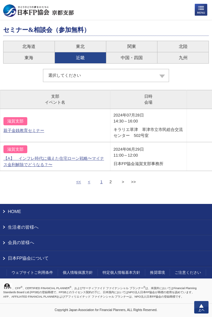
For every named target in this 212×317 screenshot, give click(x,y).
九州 (183, 57)
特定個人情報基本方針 (121, 272)
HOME (14, 211)
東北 (80, 46)
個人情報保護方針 (78, 272)
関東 (131, 46)
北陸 (183, 46)
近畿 (80, 57)
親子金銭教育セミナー (23, 130)
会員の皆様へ (21, 242)
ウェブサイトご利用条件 (32, 272)
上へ (201, 307)
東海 (28, 57)
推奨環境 (157, 272)
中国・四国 (132, 57)
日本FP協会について (28, 258)
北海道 (28, 46)
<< (78, 181)
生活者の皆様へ (23, 227)
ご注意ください (188, 272)
